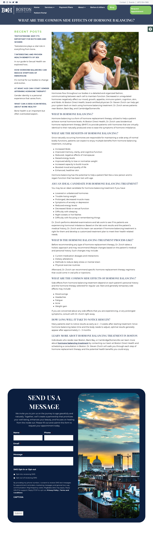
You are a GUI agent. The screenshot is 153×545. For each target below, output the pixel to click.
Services (49, 7)
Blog (112, 7)
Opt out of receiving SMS (26, 478)
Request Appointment (137, 10)
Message (18, 454)
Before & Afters (97, 7)
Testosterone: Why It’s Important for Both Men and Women (30, 39)
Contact (123, 2)
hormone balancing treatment (73, 343)
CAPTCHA (18, 497)
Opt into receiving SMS (25, 474)
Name (17, 432)
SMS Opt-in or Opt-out (24, 469)
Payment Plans (66, 7)
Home (36, 7)
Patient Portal (40, 13)
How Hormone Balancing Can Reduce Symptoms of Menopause (30, 73)
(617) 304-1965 (143, 2)
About (81, 7)
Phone (48, 432)
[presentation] (29, 504)
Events (131, 2)
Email (17, 443)
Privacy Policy (53, 490)
